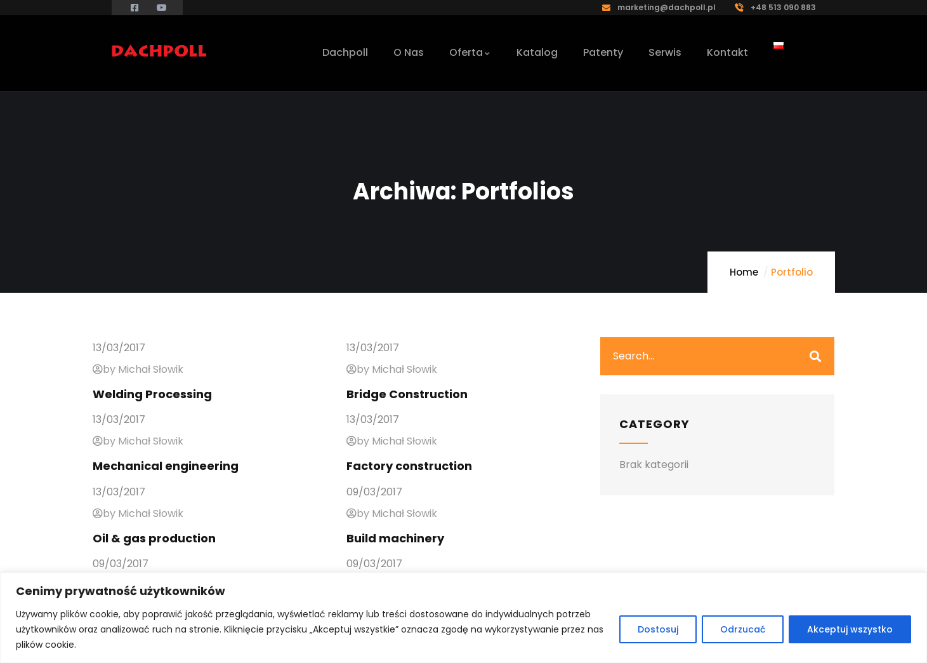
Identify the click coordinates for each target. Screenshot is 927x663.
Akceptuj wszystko (850, 629)
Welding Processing (152, 394)
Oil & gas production (154, 538)
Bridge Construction (407, 394)
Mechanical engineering (166, 466)
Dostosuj (658, 629)
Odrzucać (742, 629)
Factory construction (409, 466)
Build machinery (395, 538)
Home (744, 272)
